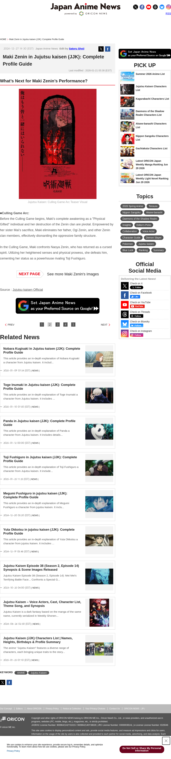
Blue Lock (127, 250)
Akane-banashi (154, 212)
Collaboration (129, 231)
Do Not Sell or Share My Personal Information (141, 749)
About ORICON (34, 708)
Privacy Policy (52, 708)
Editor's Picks (143, 225)
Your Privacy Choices (95, 708)
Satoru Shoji (76, 48)
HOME (3, 39)
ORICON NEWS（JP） (135, 708)
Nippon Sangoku (131, 212)
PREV (11, 324)
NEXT (104, 324)
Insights (126, 225)
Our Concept (6, 708)
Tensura (153, 206)
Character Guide (131, 237)
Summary (158, 250)
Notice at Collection (72, 708)
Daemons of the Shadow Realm (139, 218)
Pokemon (127, 244)
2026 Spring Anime (132, 206)
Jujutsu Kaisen (39, 672)
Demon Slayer (154, 237)
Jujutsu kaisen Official (28, 289)
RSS (168, 13)
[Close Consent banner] (166, 741)
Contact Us (114, 708)
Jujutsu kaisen (146, 244)
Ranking (143, 250)
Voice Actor (148, 231)
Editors (19, 708)
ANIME (21, 672)
